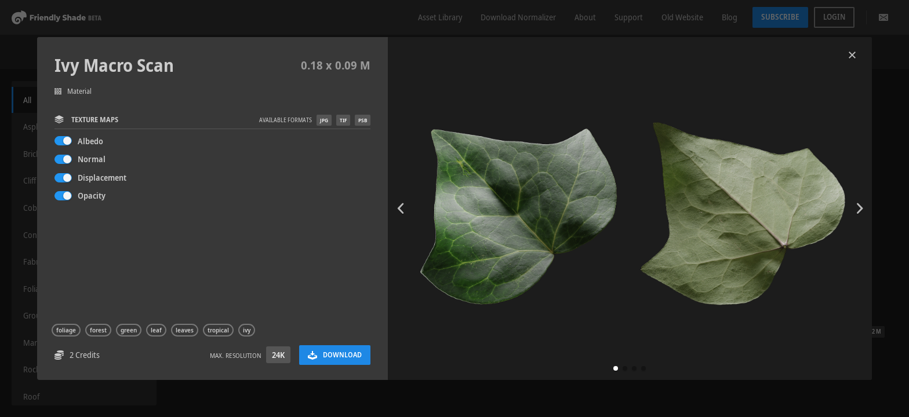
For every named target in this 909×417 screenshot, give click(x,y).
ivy (246, 330)
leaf (156, 330)
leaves (185, 330)
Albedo (90, 141)
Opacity (92, 195)
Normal (92, 158)
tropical (218, 330)
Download (335, 355)
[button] (615, 368)
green (129, 330)
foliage (66, 330)
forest (98, 330)
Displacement (102, 177)
